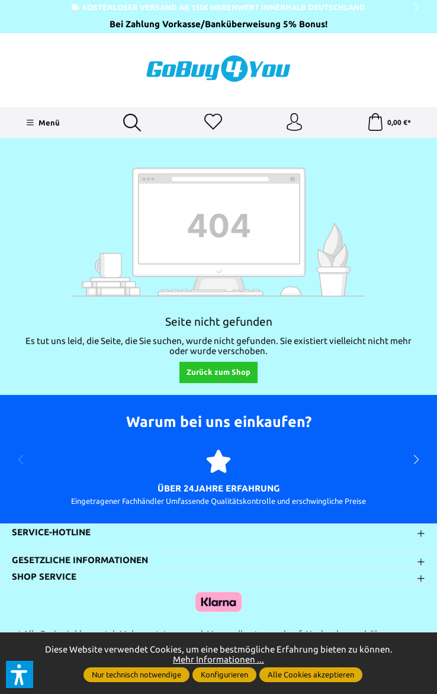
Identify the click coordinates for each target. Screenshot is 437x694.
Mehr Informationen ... (218, 659)
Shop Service (44, 577)
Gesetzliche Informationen (80, 560)
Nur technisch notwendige (136, 674)
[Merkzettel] (213, 122)
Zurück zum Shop (218, 372)
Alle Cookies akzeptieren (311, 674)
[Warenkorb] (389, 122)
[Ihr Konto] (294, 122)
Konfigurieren (224, 674)
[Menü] (43, 122)
